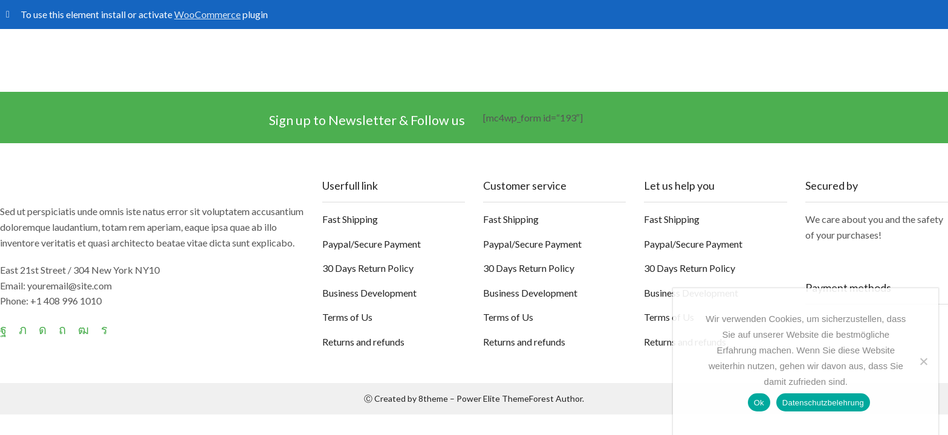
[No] (923, 361)
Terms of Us (347, 317)
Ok (759, 402)
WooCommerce (207, 14)
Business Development (369, 292)
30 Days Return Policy (368, 268)
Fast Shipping (350, 219)
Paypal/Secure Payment (371, 244)
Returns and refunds (363, 341)
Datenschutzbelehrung (823, 402)
